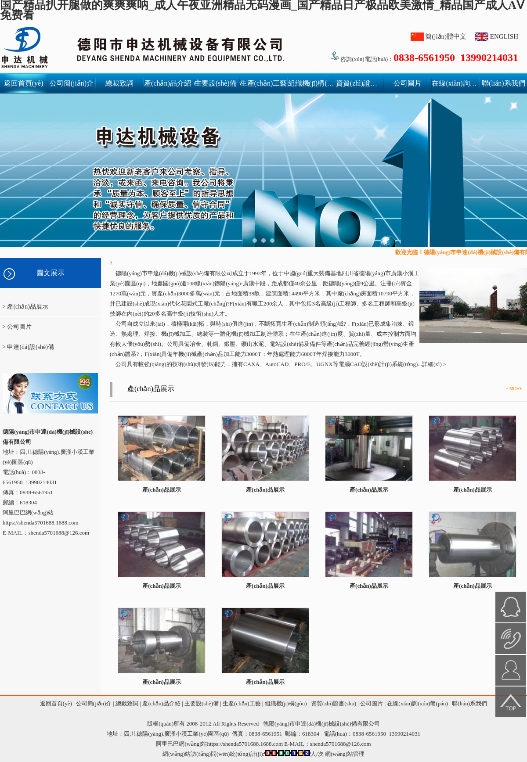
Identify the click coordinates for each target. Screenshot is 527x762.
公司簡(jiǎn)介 (72, 83)
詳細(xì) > (434, 364)
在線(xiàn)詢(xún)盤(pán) (455, 83)
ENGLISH (504, 36)
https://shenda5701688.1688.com (41, 522)
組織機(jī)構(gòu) (311, 83)
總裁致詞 (119, 83)
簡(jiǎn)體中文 (445, 36)
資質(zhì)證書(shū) (359, 83)
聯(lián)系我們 (503, 83)
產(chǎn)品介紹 (167, 83)
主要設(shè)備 (217, 83)
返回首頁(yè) (23, 83)
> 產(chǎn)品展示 (25, 306)
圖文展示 (50, 273)
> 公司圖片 (17, 326)
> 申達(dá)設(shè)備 (28, 347)
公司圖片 (407, 83)
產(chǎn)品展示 (150, 388)
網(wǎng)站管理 (345, 754)
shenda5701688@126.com (340, 743)
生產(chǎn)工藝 (263, 83)
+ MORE (514, 388)
